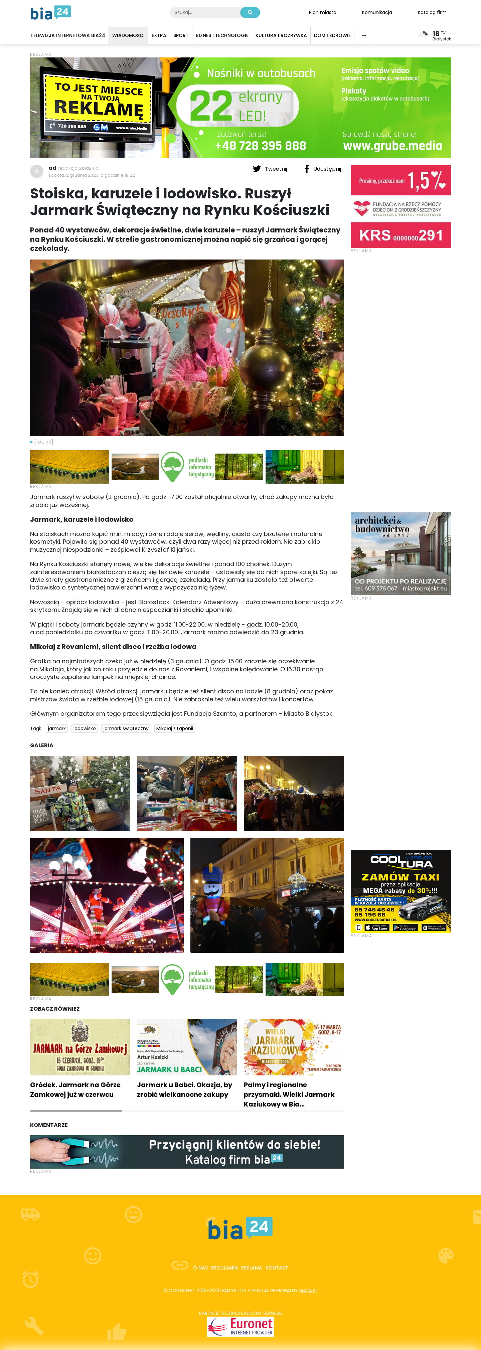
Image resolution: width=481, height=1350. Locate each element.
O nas (200, 1268)
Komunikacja (377, 12)
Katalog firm (432, 12)
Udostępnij (322, 169)
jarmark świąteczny (126, 728)
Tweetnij (270, 169)
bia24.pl (308, 1290)
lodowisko (84, 728)
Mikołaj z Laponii (174, 728)
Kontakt (277, 1268)
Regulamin (224, 1268)
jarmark (57, 728)
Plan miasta (322, 12)
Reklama (251, 1268)
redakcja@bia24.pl (79, 168)
